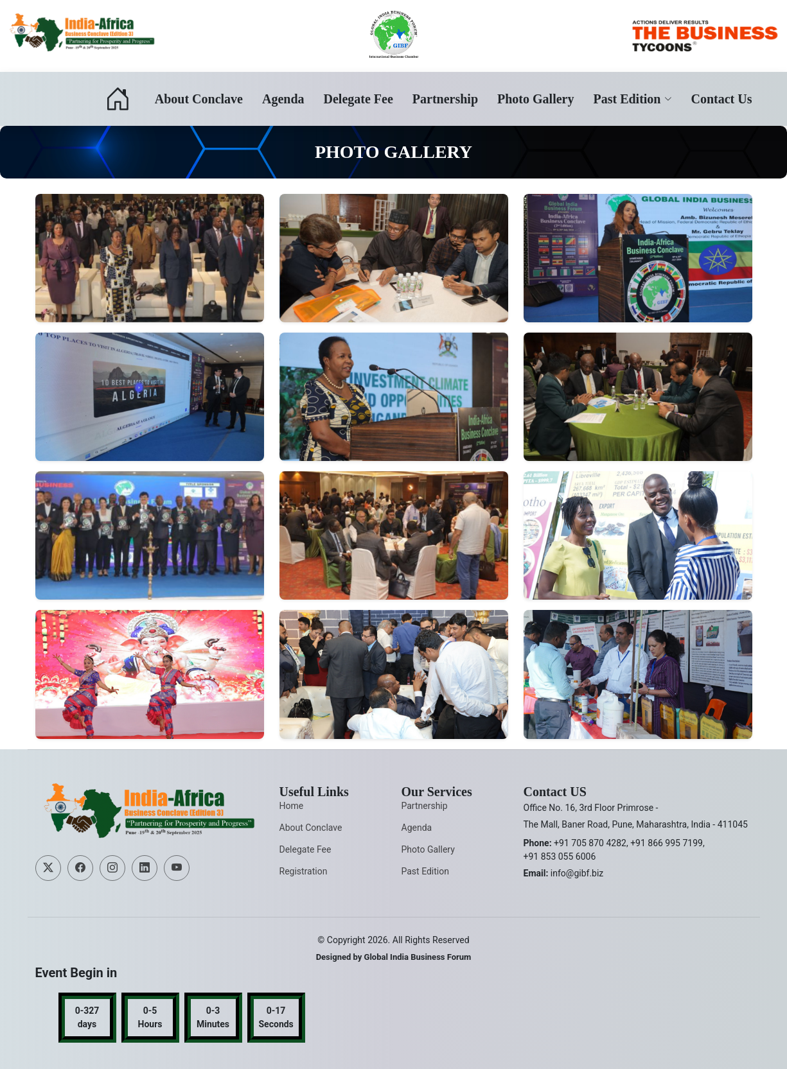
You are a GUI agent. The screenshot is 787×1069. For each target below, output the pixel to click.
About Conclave (199, 99)
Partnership (445, 99)
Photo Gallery (535, 99)
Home (291, 805)
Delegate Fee (358, 99)
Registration (303, 871)
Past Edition (425, 871)
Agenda (283, 99)
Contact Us (721, 99)
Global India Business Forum (418, 957)
